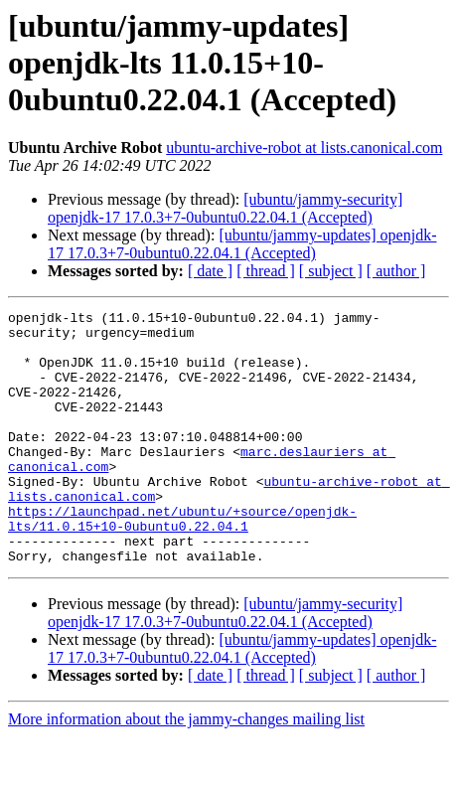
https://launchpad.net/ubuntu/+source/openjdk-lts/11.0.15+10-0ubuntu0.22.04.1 (182, 561)
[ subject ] (331, 270)
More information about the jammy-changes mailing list (186, 769)
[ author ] (396, 270)
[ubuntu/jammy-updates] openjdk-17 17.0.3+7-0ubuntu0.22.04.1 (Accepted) (242, 244)
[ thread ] (265, 270)
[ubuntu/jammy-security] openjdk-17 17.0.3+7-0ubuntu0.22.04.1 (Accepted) (225, 208)
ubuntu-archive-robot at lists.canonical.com (304, 147)
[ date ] (210, 270)
